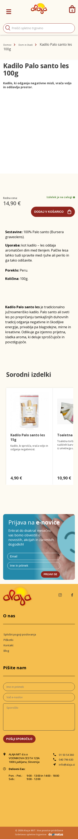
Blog (6, 651)
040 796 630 (66, 759)
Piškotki (8, 640)
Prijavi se (50, 574)
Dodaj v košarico (49, 211)
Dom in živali (26, 44)
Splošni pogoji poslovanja (20, 634)
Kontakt (9, 645)
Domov (7, 44)
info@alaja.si (67, 764)
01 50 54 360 (66, 755)
